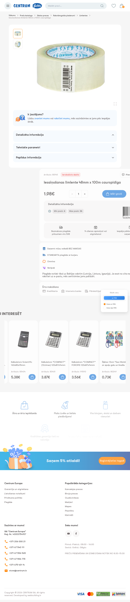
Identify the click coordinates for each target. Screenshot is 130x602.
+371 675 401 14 (17, 564)
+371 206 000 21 (17, 541)
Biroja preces (71, 493)
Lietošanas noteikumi (14, 493)
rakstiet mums (62, 118)
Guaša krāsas (72, 498)
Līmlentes (83, 15)
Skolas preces (43, 15)
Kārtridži (69, 515)
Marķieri (69, 502)
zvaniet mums (42, 118)
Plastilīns (69, 511)
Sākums (12, 15)
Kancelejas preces (74, 489)
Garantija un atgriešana (16, 489)
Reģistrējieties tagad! (112, 461)
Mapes (68, 506)
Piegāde (8, 502)
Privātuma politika (13, 498)
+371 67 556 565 (17, 553)
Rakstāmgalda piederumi (64, 15)
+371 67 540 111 (16, 547)
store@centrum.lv (18, 570)
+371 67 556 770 (17, 559)
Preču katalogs (26, 15)
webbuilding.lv (34, 595)
